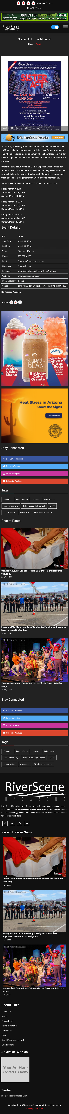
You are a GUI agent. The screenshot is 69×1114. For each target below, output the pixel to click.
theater (21, 281)
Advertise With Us (44, 3)
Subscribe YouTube (14, 481)
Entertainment (8, 1045)
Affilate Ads (7, 1030)
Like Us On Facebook (14, 459)
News (4, 1016)
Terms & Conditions (10, 1026)
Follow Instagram (13, 474)
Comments (27, 128)
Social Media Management (13, 1040)
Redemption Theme (34, 1109)
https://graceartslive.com (29, 276)
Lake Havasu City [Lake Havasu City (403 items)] (11, 506)
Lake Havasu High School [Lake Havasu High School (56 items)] (34, 506)
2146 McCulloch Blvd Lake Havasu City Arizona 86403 (42, 286)
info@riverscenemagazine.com (14, 1096)
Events (4, 1035)
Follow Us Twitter (13, 466)
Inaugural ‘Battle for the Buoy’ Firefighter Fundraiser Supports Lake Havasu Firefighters (30, 935)
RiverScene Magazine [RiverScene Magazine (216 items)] (43, 512)
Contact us (6, 1011)
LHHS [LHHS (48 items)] (52, 506)
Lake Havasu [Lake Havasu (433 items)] (49, 499)
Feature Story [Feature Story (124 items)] (22, 499)
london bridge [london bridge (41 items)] (9, 512)
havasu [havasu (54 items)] (36, 499)
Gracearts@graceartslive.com (31, 261)
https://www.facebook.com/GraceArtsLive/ (37, 271)
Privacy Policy (7, 1021)
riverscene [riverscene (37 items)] (24, 512)
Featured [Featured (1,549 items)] (7, 499)
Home (31, 44)
